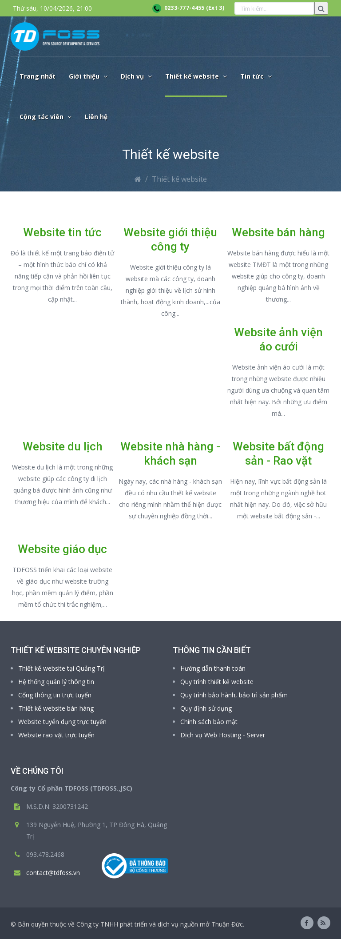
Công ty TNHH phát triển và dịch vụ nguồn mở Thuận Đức (159, 924)
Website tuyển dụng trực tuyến (62, 721)
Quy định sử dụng (206, 708)
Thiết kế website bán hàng (56, 708)
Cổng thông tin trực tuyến (54, 695)
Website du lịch (63, 446)
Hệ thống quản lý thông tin (56, 681)
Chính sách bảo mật (209, 721)
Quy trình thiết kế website (217, 681)
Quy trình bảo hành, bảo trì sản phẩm (234, 695)
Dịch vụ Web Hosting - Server (222, 735)
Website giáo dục (62, 549)
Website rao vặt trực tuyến (56, 735)
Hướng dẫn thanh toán (213, 668)
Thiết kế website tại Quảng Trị (61, 668)
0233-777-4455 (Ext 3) (188, 8)
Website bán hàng (278, 232)
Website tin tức (62, 232)
